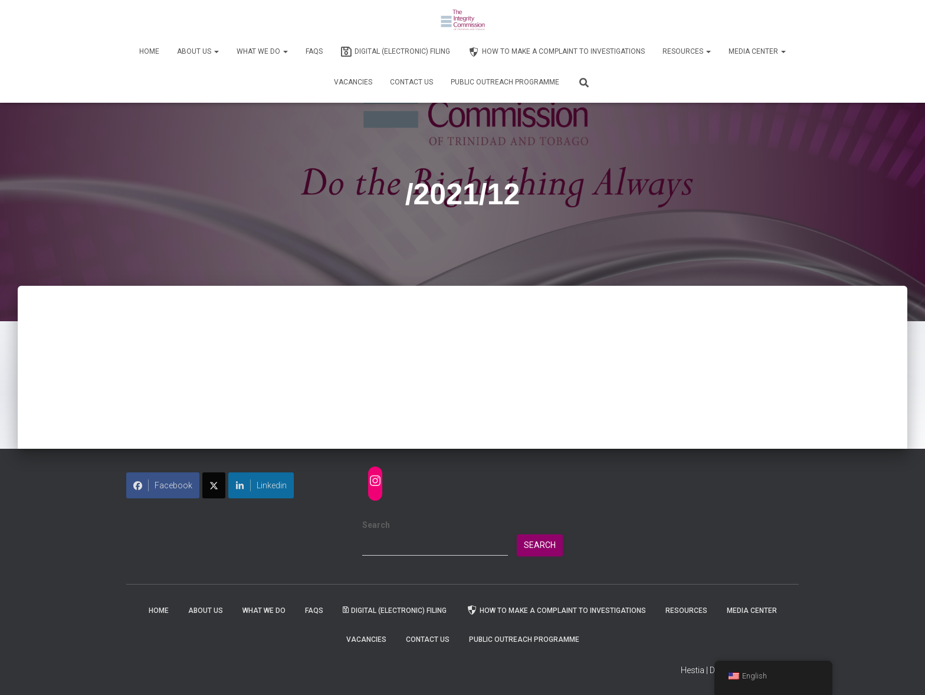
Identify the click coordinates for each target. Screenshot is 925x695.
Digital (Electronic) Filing (395, 52)
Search (376, 525)
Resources (686, 51)
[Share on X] (213, 485)
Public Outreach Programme (505, 82)
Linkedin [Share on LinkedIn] (261, 485)
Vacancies (353, 82)
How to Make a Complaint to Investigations (556, 52)
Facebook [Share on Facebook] (162, 485)
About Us (198, 51)
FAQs (314, 51)
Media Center (757, 51)
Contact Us (411, 82)
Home (149, 51)
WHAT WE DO (262, 51)
